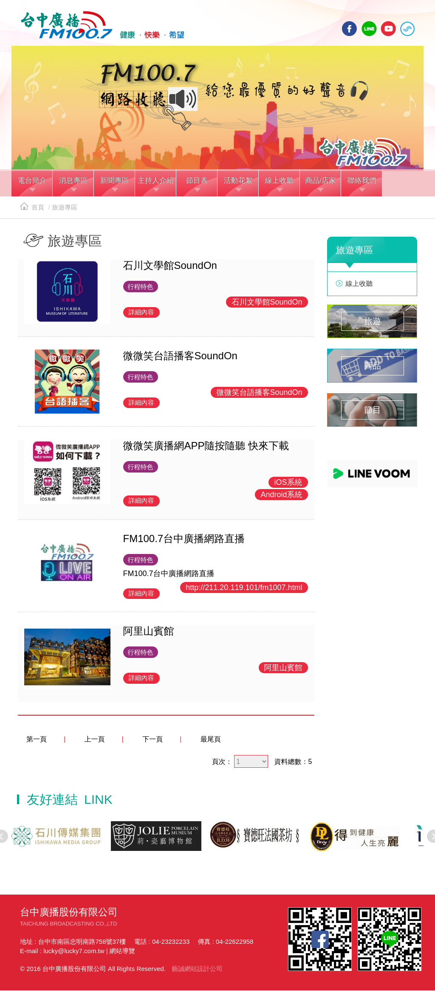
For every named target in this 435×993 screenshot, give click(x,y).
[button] (32, 186)
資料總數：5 (293, 763)
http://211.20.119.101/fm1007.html (244, 590)
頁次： (222, 763)
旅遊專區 (64, 209)
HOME (99, 26)
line (369, 28)
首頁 (32, 209)
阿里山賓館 (283, 670)
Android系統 (281, 497)
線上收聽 (407, 28)
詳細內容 (141, 314)
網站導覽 (122, 953)
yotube (388, 28)
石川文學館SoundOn (267, 304)
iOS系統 (288, 485)
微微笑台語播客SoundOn (259, 394)
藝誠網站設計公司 (197, 971)
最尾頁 (211, 741)
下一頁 (152, 741)
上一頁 (95, 741)
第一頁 (36, 741)
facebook (349, 28)
